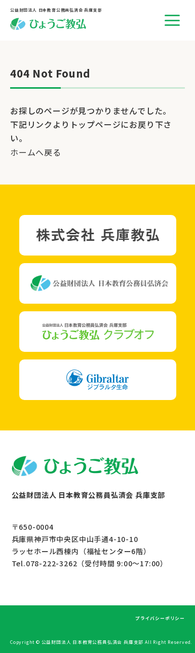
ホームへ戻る (35, 152)
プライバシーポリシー (160, 618)
